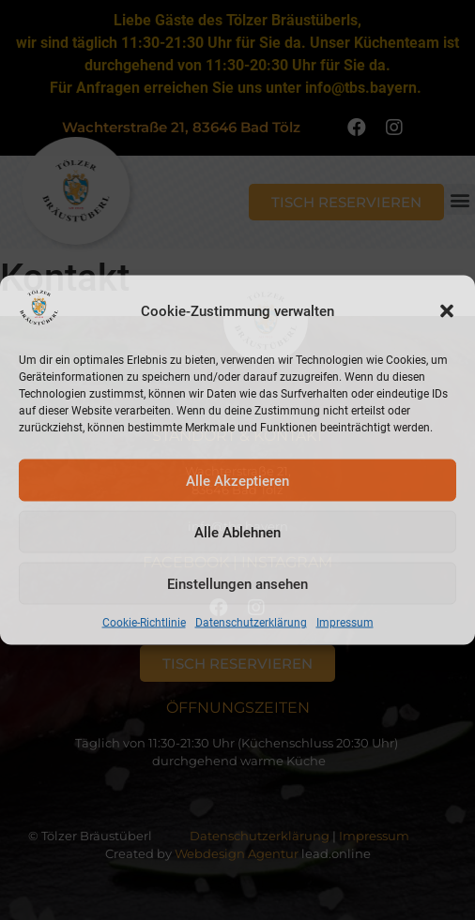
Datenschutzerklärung (251, 622)
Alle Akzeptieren (237, 480)
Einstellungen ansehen (237, 583)
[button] (446, 310)
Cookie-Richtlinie (144, 622)
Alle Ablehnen (237, 531)
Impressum (345, 622)
